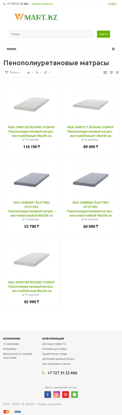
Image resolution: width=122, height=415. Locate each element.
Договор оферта (53, 343)
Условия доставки (54, 348)
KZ (110, 3)
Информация (53, 338)
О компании (11, 343)
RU (115, 3)
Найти (103, 34)
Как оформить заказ (56, 363)
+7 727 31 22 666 (17, 3)
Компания (11, 338)
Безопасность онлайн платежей (17, 355)
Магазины (10, 348)
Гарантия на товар (54, 353)
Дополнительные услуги (58, 358)
